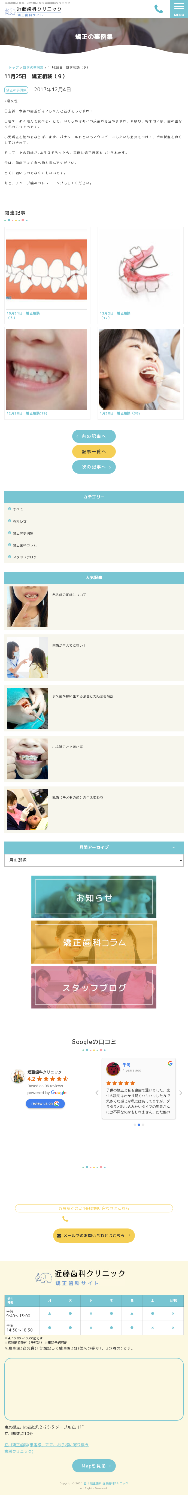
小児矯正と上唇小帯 (67, 747)
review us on (45, 1103)
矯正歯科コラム (25, 545)
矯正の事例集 (23, 533)
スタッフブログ (25, 557)
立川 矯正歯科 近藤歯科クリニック (106, 1483)
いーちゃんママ (136, 1065)
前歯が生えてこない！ (69, 645)
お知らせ (20, 521)
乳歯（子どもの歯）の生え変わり (77, 797)
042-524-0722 (93, 1219)
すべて (18, 509)
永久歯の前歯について (69, 594)
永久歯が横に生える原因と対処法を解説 (83, 696)
